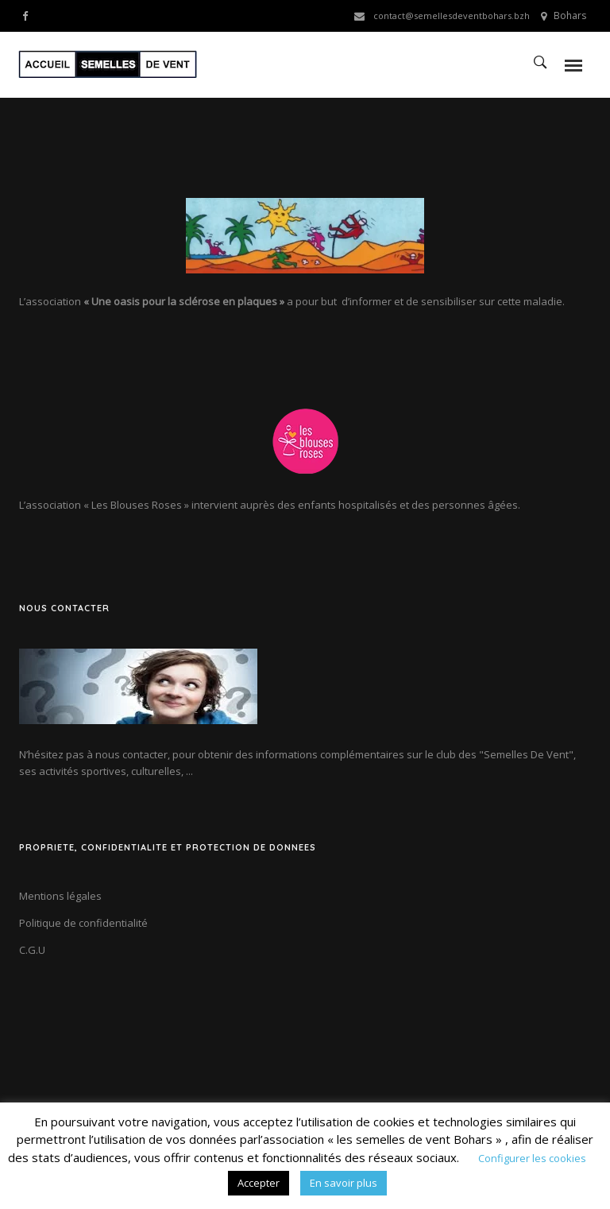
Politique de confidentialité (83, 923)
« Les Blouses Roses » (136, 505)
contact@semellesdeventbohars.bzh (451, 15)
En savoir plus (343, 1183)
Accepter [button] (258, 1183)
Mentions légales (60, 896)
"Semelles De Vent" (526, 754)
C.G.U (32, 950)
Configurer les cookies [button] (532, 1158)
